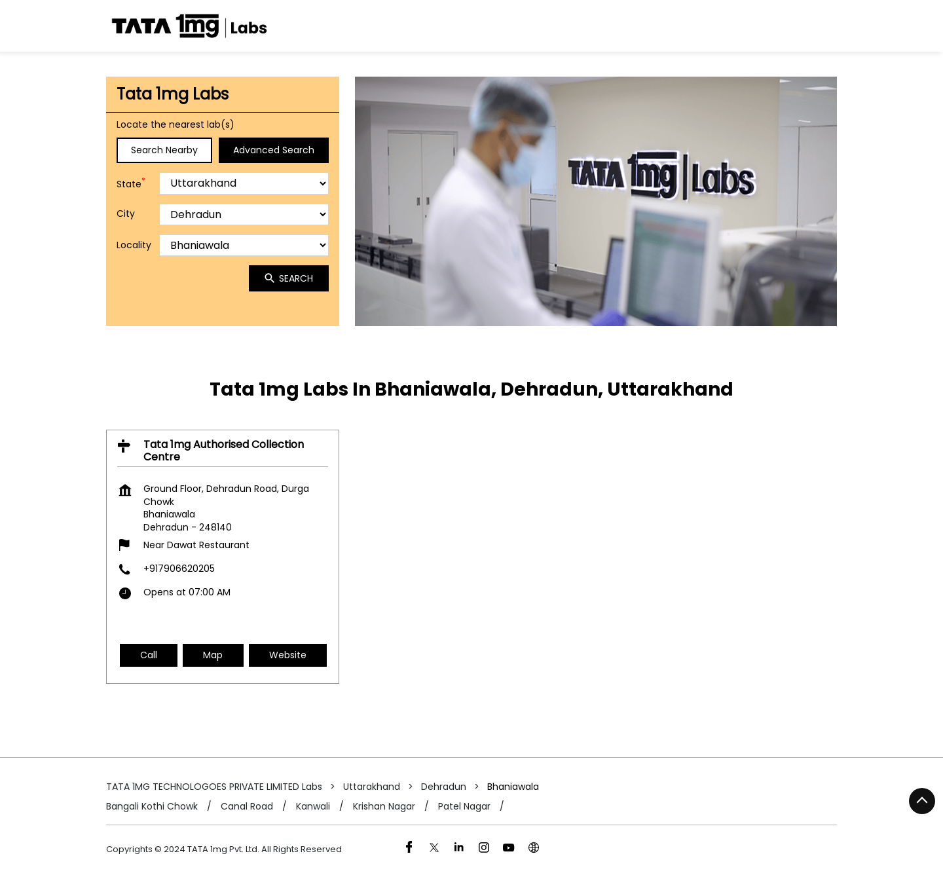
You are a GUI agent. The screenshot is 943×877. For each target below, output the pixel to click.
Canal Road (247, 806)
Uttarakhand (371, 786)
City (126, 214)
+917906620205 (179, 568)
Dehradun (443, 786)
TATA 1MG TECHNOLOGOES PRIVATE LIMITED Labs (215, 786)
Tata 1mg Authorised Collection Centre (223, 450)
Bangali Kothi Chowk (152, 806)
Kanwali (313, 806)
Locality (134, 245)
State (131, 183)
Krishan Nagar (384, 806)
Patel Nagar (464, 806)
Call (148, 654)
